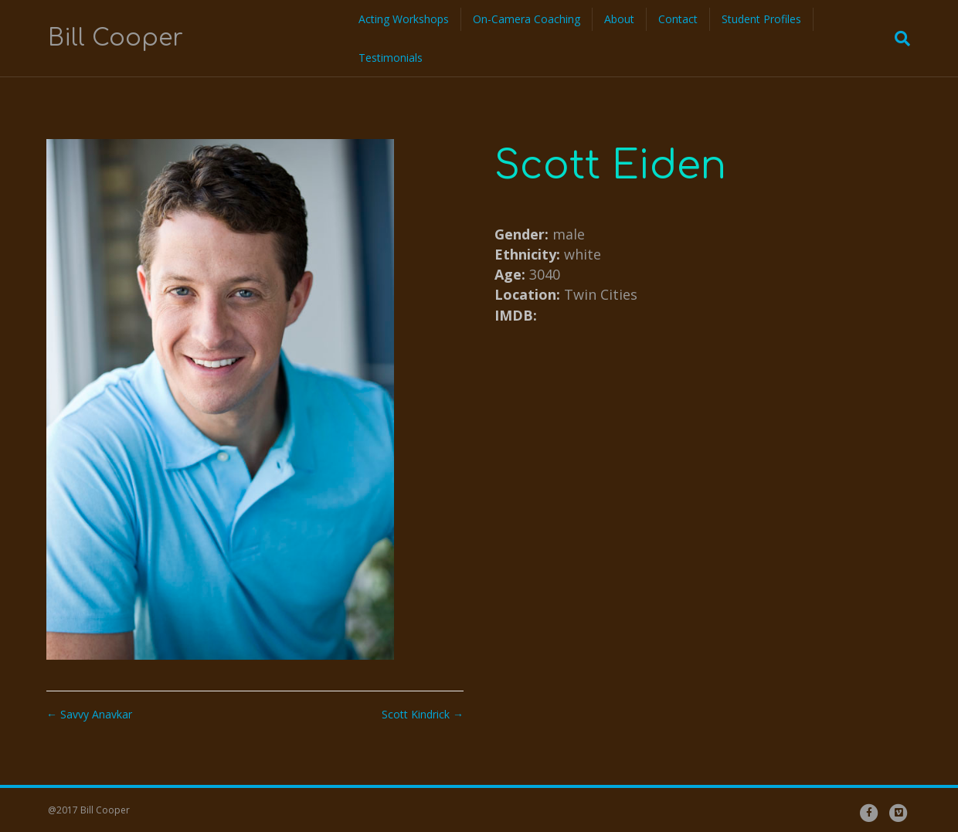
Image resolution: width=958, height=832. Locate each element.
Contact (678, 19)
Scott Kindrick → (423, 714)
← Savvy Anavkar (89, 714)
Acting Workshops (403, 19)
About (619, 19)
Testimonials (390, 57)
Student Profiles (761, 19)
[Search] (897, 38)
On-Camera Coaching (526, 19)
